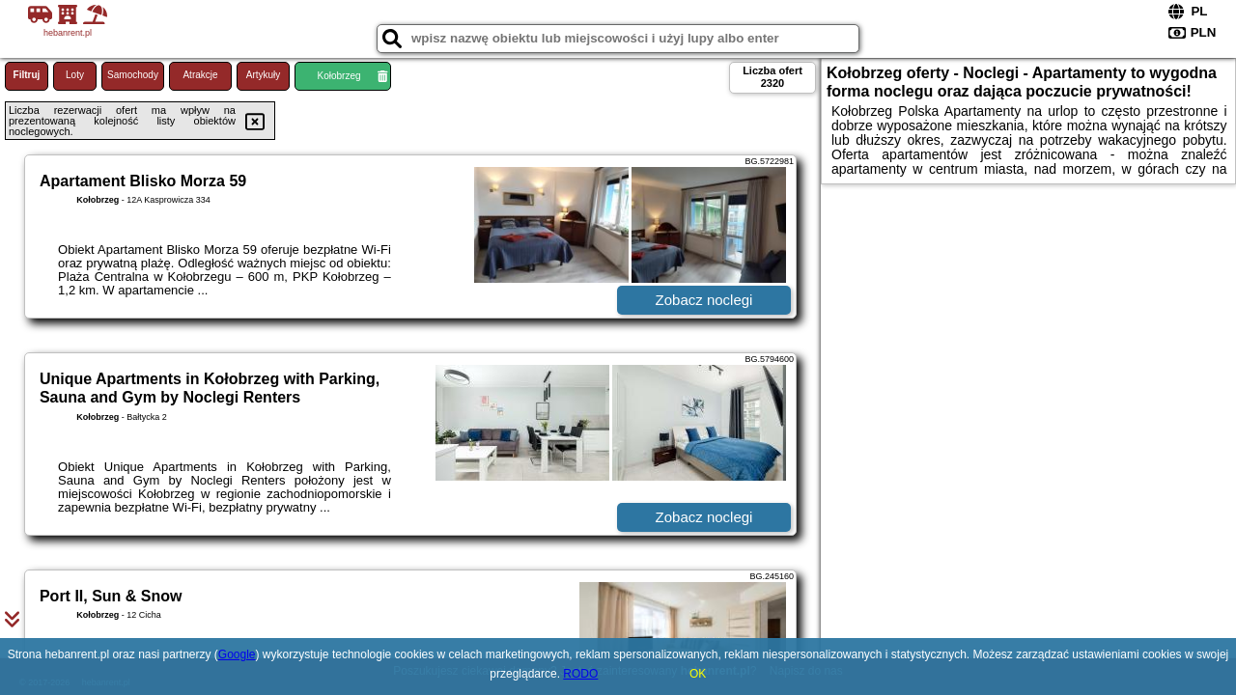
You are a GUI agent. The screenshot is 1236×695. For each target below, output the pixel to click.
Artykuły (263, 75)
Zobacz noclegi (704, 300)
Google (237, 654)
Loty (75, 75)
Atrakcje (200, 75)
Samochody (132, 75)
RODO (580, 674)
